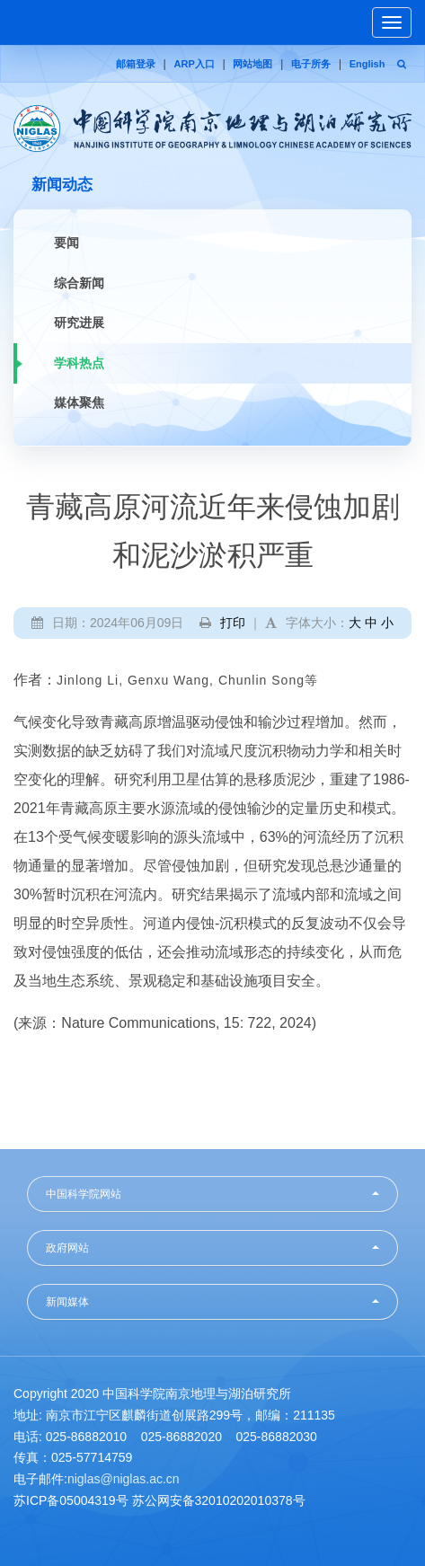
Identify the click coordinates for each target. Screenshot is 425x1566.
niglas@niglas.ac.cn (123, 1479)
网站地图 (252, 63)
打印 (232, 622)
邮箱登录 (135, 63)
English (367, 63)
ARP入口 (194, 63)
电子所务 (311, 63)
